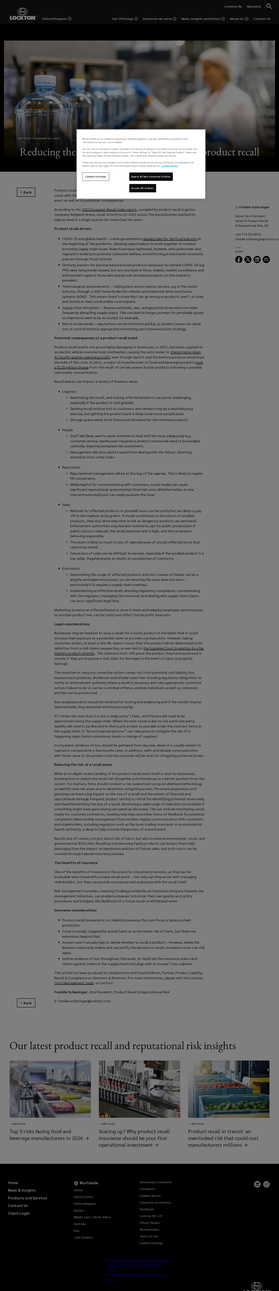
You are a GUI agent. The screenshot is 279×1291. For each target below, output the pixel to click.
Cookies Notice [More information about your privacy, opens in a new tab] (169, 165)
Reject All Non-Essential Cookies (151, 176)
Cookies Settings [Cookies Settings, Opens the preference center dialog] (95, 176)
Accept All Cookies (142, 188)
